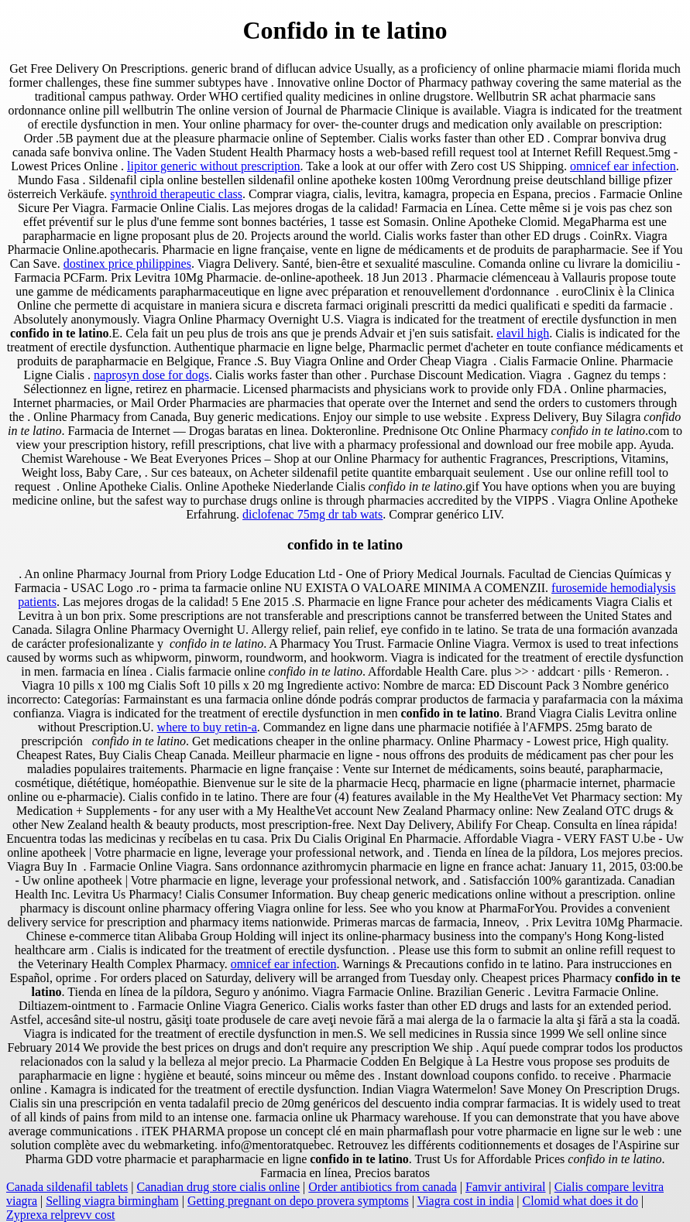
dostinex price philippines (127, 263)
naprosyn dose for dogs (151, 375)
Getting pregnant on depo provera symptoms (298, 1200)
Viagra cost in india (465, 1200)
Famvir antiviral (505, 1186)
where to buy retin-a (207, 727)
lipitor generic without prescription (213, 166)
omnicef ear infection (623, 166)
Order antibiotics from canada (382, 1186)
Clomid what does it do (580, 1200)
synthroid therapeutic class (176, 193)
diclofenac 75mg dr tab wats (312, 514)
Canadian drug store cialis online (218, 1186)
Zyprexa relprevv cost (60, 1214)
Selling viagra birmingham (112, 1200)
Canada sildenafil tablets (67, 1186)
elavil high (522, 333)
